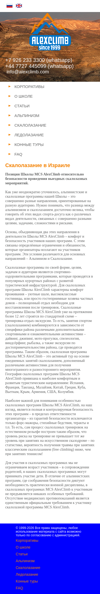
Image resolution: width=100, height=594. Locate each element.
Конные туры (27, 581)
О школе (23, 547)
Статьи (22, 554)
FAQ (19, 588)
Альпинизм (25, 561)
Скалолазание (28, 568)
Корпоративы (27, 540)
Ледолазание (27, 574)
